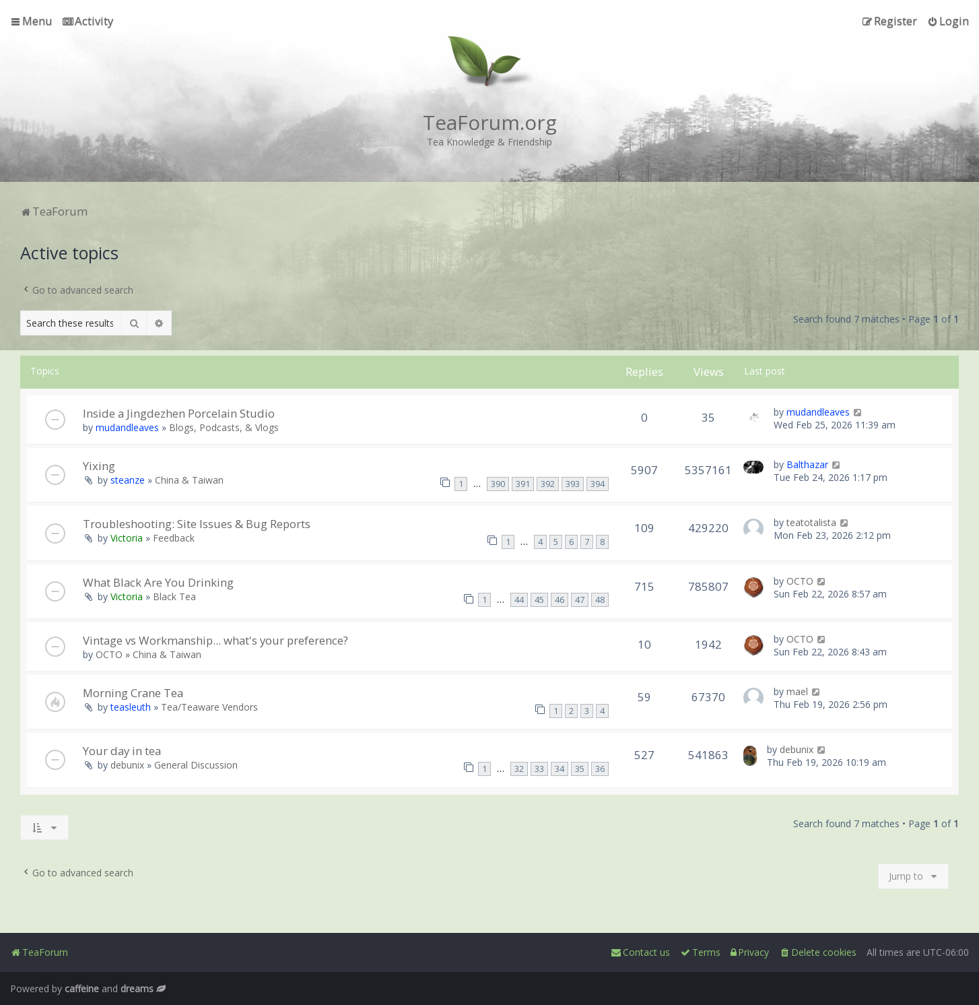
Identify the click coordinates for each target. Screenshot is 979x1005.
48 (600, 600)
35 (579, 769)
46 (559, 600)
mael (797, 691)
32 (519, 769)
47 (579, 600)
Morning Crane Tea (133, 693)
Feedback (174, 537)
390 (498, 484)
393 (573, 484)
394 (597, 484)
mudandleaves (127, 427)
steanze (127, 480)
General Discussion (196, 764)
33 (539, 769)
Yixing (99, 466)
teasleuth (130, 707)
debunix (127, 764)
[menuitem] (88, 20)
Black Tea (174, 596)
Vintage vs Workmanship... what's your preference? (215, 640)
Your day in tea (122, 750)
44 (519, 600)
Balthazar (807, 464)
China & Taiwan (189, 480)
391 (523, 484)
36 (600, 769)
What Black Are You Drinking (158, 582)
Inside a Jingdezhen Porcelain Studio (179, 413)
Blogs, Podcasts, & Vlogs (224, 427)
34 (559, 769)
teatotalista (811, 522)
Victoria (126, 537)
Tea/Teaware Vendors (209, 707)
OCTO (799, 581)
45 (539, 600)
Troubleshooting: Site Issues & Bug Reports (196, 523)
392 (548, 484)
